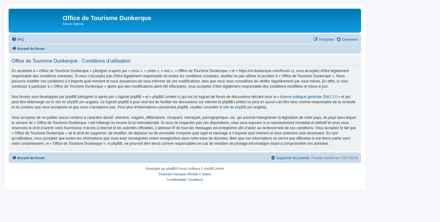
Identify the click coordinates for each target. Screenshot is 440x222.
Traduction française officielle (178, 174)
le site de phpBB (64, 102)
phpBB (170, 168)
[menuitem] (18, 39)
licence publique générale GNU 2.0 (308, 97)
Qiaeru (206, 174)
